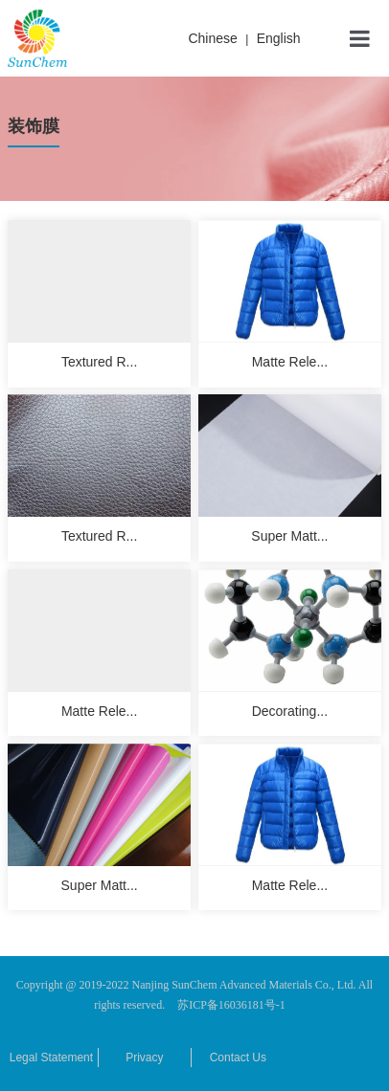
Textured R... (99, 361)
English (279, 38)
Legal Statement (51, 1057)
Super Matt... (289, 536)
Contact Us (238, 1057)
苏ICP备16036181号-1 (231, 1005)
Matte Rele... (290, 361)
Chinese (212, 38)
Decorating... (290, 711)
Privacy (144, 1057)
